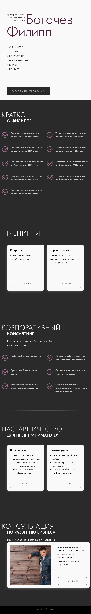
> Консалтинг (15, 56)
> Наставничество (18, 60)
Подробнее (67, 284)
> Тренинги (13, 51)
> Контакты (14, 69)
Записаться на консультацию (28, 91)
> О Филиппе (15, 47)
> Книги (12, 65)
